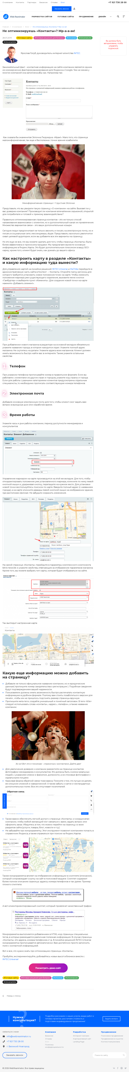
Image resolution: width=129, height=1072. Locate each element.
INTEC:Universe (60, 269)
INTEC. (77, 53)
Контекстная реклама (110, 1042)
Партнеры (31, 2)
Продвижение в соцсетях (112, 1039)
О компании (8, 2)
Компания (50, 1032)
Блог (47, 1042)
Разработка (79, 1032)
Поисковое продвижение (112, 1036)
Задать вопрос (111, 1019)
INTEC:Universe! (10, 959)
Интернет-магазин (81, 1036)
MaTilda (74, 269)
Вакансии (43, 2)
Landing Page (78, 1042)
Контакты (20, 2)
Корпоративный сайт (82, 1039)
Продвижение (108, 1032)
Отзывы (54, 2)
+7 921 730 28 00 (117, 2)
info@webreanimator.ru (19, 1036)
